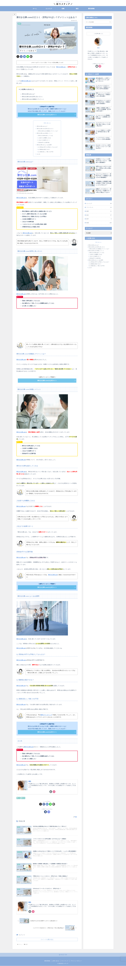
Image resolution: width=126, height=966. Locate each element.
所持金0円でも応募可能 (43, 142)
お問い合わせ (55, 961)
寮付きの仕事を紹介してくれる (45, 135)
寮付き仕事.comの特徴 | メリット (44, 133)
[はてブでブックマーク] (24, 56)
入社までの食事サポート (44, 140)
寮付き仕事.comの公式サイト (47, 115)
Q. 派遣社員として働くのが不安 (46, 151)
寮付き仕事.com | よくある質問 (44, 145)
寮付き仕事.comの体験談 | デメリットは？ (48, 131)
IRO (29, 781)
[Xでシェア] (17, 56)
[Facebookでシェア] (21, 56)
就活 (18, 798)
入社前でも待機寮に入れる (44, 137)
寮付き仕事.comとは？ (42, 126)
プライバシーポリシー (76, 961)
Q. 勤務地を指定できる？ (44, 149)
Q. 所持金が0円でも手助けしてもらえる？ (48, 147)
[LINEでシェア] (27, 56)
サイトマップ (64, 961)
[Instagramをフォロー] (54, 791)
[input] (98, 22)
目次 (45, 123)
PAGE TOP (63, 955)
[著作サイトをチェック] (50, 791)
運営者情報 (47, 961)
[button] (31, 56)
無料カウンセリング (46, 715)
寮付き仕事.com (61, 67)
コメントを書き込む (47, 939)
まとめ (38, 154)
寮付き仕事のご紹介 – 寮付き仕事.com (26, 193)
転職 (23, 798)
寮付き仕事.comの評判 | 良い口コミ (45, 128)
